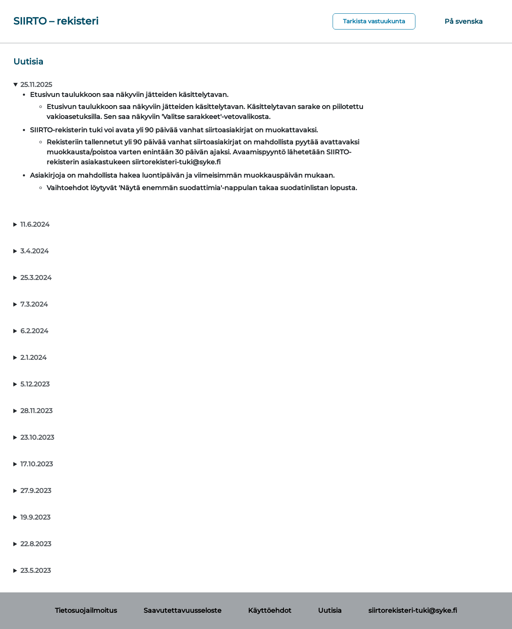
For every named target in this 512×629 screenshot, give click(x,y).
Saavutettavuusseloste (182, 610)
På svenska (464, 21)
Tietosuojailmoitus (86, 610)
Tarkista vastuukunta (374, 21)
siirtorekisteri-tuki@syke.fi (412, 610)
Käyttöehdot (269, 610)
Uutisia (330, 610)
